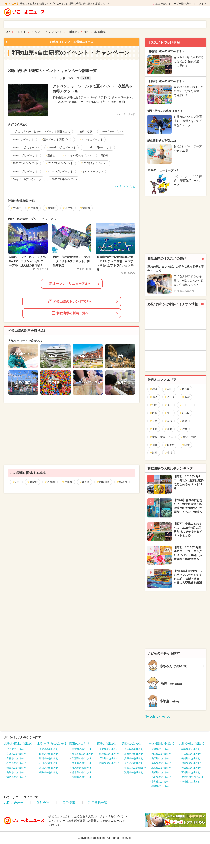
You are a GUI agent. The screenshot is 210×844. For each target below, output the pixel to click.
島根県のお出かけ (161, 767)
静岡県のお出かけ (109, 763)
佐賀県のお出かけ (191, 753)
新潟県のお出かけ (49, 758)
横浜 (154, 389)
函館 (186, 444)
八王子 (169, 397)
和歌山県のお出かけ (135, 767)
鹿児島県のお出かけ (192, 777)
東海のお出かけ (107, 743)
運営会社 (42, 802)
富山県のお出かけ (49, 767)
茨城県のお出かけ (81, 777)
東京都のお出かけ (81, 749)
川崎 (168, 428)
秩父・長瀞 (188, 436)
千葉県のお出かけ (81, 758)
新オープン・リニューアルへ (70, 283)
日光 (154, 420)
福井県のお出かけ (49, 772)
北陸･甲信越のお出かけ (51, 743)
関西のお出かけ (132, 743)
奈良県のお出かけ (134, 763)
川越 (154, 444)
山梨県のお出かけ (49, 753)
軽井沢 (169, 444)
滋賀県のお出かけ (134, 772)
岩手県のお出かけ (16, 763)
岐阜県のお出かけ (109, 753)
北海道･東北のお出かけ (19, 743)
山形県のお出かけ (16, 772)
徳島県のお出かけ (161, 786)
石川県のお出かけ (49, 763)
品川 (168, 404)
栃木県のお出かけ (81, 772)
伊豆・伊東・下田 (161, 436)
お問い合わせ (13, 802)
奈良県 (84, 481)
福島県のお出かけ (16, 777)
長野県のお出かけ (49, 749)
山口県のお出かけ (161, 758)
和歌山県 (103, 481)
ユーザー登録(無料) (181, 3)
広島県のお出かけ (161, 749)
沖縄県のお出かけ (191, 781)
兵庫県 (67, 481)
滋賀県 (122, 481)
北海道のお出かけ (16, 749)
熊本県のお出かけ (191, 763)
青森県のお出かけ (16, 758)
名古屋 (184, 389)
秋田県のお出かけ (16, 767)
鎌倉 (183, 420)
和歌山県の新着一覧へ (70, 313)
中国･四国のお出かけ (162, 743)
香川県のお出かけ (161, 781)
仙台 (154, 404)
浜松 (154, 452)
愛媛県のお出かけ (161, 772)
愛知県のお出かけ (109, 749)
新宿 (186, 397)
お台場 (184, 413)
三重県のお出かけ (109, 758)
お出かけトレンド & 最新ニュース (71, 41)
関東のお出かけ (79, 743)
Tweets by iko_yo (157, 716)
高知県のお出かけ (161, 777)
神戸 (16, 481)
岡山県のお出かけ (161, 753)
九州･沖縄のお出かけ (192, 743)
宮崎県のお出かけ (191, 772)
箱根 (168, 420)
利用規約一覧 (97, 802)
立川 (168, 413)
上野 (154, 428)
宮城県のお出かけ (16, 753)
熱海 (183, 428)
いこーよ (14, 3)
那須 (154, 397)
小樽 (168, 452)
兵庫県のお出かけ (134, 758)
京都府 (49, 481)
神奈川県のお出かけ (83, 753)
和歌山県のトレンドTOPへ (70, 301)
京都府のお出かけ (134, 753)
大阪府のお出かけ (134, 749)
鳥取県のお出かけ (161, 763)
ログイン (201, 3)
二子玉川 (185, 404)
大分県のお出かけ (191, 767)
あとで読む (161, 3)
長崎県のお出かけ (191, 758)
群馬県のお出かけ (81, 767)
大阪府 (32, 481)
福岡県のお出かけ (191, 749)
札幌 (154, 413)
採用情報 (68, 802)
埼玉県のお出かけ (81, 763)
